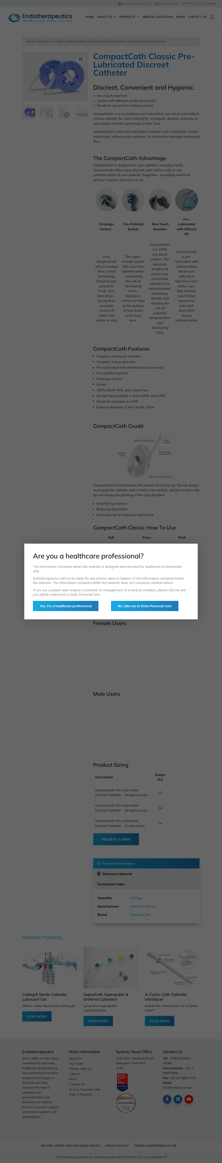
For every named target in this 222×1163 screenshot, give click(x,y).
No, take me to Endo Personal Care (146, 607)
